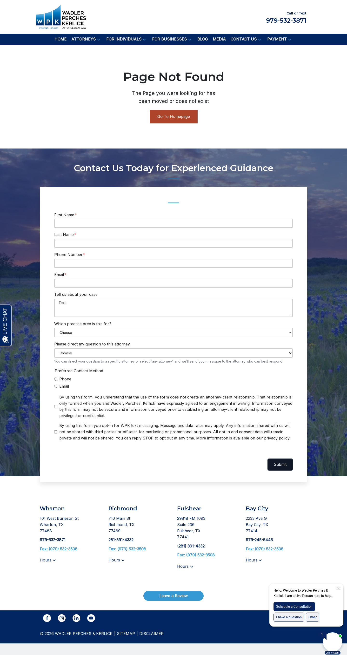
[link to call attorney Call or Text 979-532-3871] (286, 16)
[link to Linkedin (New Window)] (76, 618)
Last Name (64, 234)
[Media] (219, 39)
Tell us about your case (76, 294)
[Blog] (202, 39)
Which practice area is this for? (82, 323)
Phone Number (68, 254)
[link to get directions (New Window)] (70, 524)
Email (59, 274)
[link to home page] (61, 16)
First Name (64, 214)
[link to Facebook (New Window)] (47, 618)
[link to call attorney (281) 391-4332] (191, 546)
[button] (98, 39)
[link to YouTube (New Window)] (91, 618)
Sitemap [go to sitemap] (126, 633)
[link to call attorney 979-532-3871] (53, 539)
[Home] (60, 39)
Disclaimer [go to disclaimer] (151, 633)
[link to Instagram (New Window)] (62, 618)
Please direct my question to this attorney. (92, 344)
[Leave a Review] (173, 596)
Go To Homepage (173, 116)
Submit (280, 464)
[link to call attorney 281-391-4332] (120, 539)
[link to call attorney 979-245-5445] (259, 539)
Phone (65, 379)
